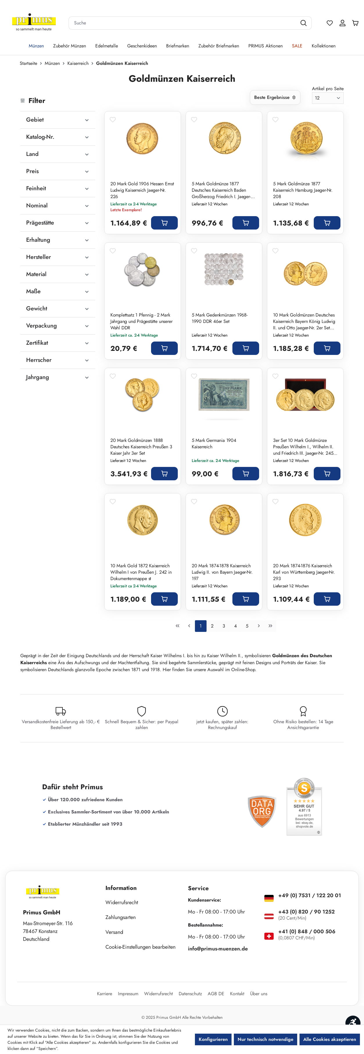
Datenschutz (190, 993)
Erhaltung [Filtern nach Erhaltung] (57, 240)
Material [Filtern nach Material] (57, 274)
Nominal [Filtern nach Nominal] (57, 205)
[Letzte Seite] (270, 626)
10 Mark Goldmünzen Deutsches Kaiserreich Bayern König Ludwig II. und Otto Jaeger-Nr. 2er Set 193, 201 (304, 321)
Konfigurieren (213, 1039)
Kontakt (237, 993)
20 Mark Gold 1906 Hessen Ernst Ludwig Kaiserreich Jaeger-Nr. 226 (142, 190)
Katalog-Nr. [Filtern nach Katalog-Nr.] (57, 137)
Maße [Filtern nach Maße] (57, 291)
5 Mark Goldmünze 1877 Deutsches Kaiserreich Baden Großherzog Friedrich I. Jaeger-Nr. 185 (221, 190)
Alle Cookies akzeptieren (329, 1039)
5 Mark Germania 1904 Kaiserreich (214, 443)
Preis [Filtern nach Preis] (57, 171)
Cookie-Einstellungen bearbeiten (140, 947)
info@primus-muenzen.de (218, 948)
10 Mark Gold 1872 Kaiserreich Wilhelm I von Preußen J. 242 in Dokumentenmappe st (141, 572)
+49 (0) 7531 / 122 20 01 (309, 895)
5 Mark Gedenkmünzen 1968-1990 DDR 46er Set (220, 318)
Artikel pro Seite (328, 88)
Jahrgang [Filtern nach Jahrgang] (57, 377)
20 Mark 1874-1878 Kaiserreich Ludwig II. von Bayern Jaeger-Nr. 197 (222, 572)
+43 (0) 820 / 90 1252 (306, 912)
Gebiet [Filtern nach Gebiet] (57, 119)
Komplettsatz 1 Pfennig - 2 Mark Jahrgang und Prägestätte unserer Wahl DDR (141, 321)
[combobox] (183, 23)
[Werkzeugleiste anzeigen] (353, 1023)
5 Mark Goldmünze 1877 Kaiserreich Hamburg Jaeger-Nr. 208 (303, 190)
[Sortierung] (275, 97)
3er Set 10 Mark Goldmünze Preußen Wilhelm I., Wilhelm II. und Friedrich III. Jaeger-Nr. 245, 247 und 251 (304, 446)
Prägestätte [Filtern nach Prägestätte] (57, 222)
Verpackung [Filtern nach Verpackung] (57, 325)
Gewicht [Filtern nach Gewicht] (57, 308)
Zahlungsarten (120, 917)
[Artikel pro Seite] (328, 98)
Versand (114, 932)
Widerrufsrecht (121, 902)
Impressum (128, 993)
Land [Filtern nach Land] (57, 154)
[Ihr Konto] (342, 23)
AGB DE (216, 993)
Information (121, 888)
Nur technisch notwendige (265, 1039)
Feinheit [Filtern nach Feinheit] (57, 188)
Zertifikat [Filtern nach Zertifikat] (57, 343)
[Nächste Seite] (259, 626)
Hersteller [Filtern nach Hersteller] (57, 257)
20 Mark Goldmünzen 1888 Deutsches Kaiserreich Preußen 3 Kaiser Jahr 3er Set (141, 446)
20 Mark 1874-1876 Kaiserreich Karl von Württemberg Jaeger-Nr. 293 (304, 572)
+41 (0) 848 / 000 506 (307, 931)
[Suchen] (304, 23)
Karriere (104, 993)
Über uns (258, 993)
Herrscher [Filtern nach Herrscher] (57, 360)
